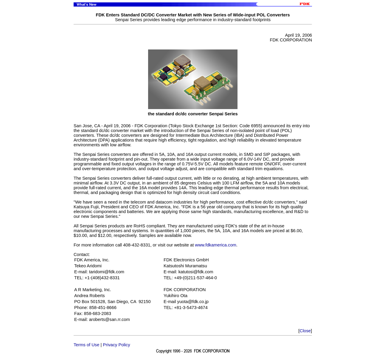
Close (305, 330)
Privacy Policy (116, 344)
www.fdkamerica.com (215, 245)
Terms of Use (86, 344)
